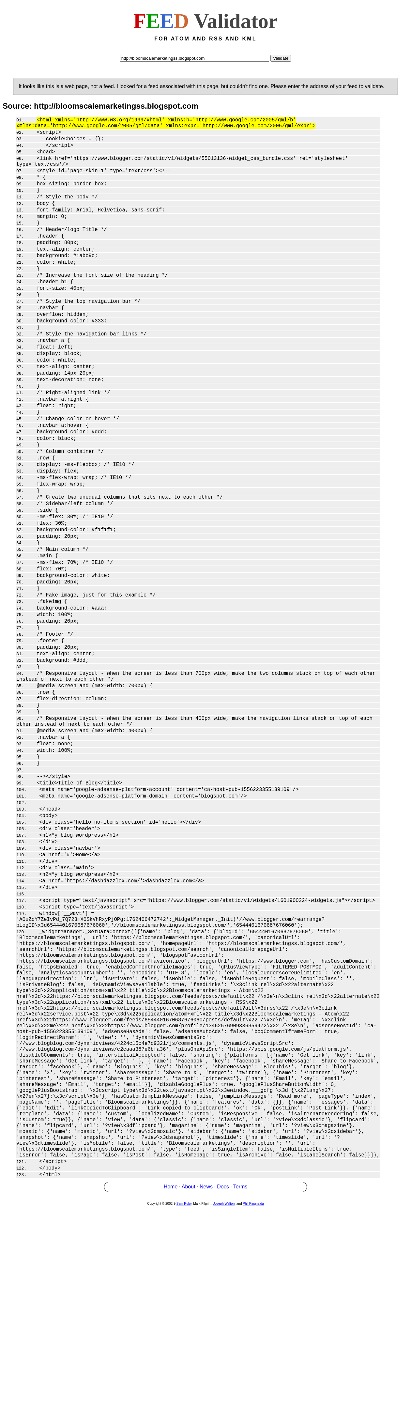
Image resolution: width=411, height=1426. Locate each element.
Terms (240, 1404)
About (188, 1404)
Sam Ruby (183, 1421)
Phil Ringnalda (253, 1421)
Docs (223, 1404)
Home (171, 1404)
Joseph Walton (224, 1421)
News (206, 1404)
